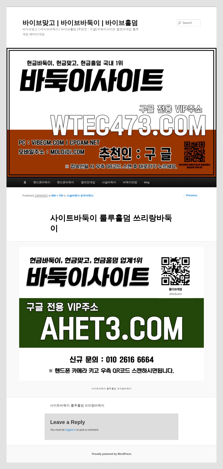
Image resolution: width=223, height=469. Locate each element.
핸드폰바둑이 (41, 182)
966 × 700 (57, 195)
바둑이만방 (130, 182)
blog (146, 182)
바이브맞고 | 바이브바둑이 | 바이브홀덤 (80, 22)
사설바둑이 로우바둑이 (80, 195)
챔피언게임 (88, 182)
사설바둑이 (109, 182)
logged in (70, 429)
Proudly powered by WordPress (111, 454)
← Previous (190, 195)
